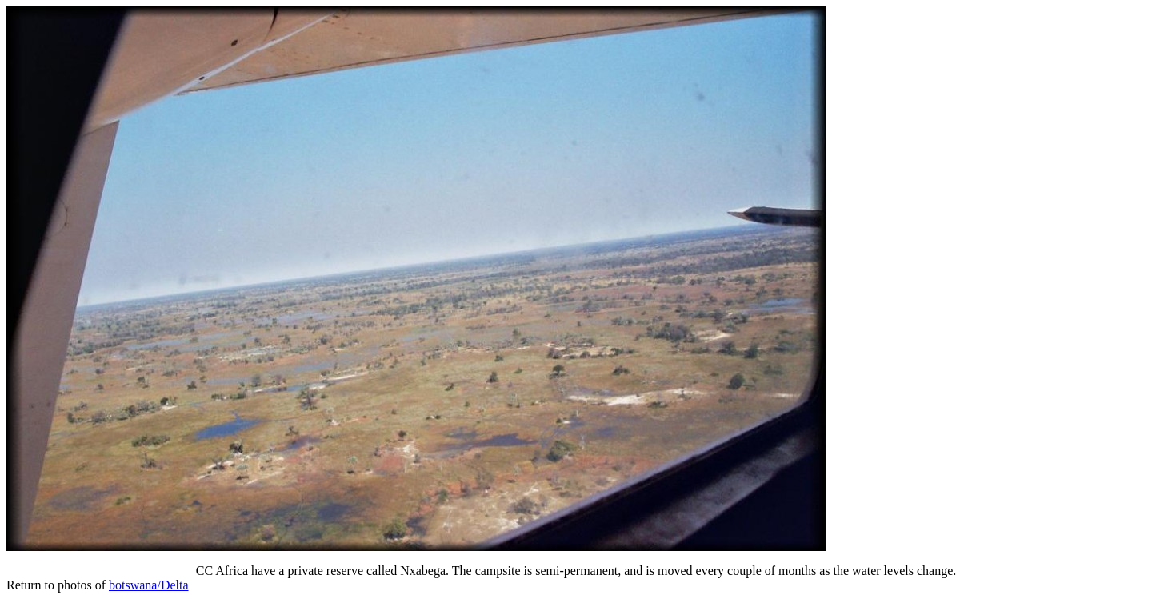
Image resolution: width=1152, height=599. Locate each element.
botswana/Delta (149, 585)
